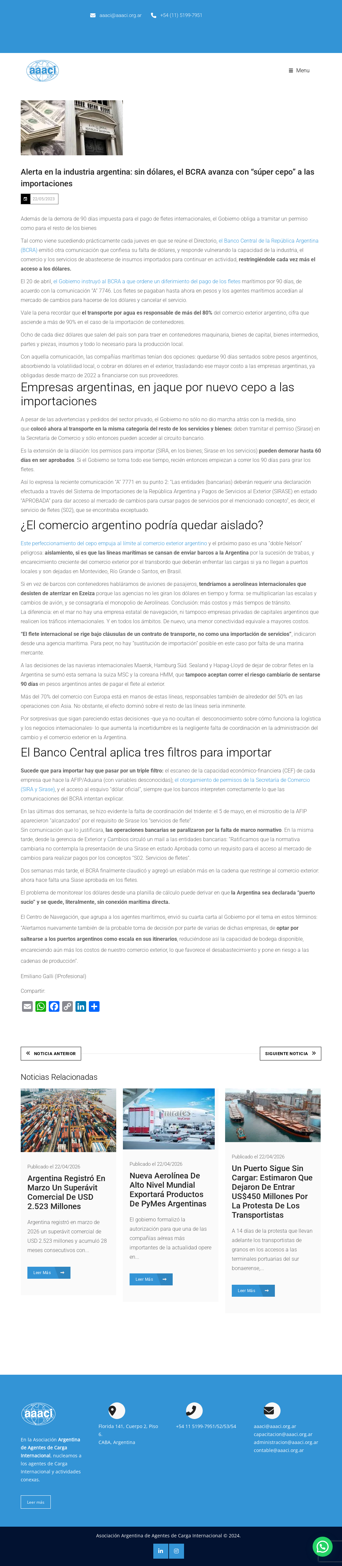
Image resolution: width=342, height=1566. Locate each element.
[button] (323, 1547)
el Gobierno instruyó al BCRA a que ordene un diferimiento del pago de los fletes (146, 281)
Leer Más (48, 1272)
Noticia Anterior (51, 1053)
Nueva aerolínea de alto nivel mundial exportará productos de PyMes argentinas (168, 1189)
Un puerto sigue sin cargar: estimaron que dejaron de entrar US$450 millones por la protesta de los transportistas (272, 1191)
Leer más (35, 1501)
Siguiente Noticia (290, 1053)
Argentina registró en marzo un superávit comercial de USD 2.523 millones (66, 1191)
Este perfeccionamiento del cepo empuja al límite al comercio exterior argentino (114, 543)
